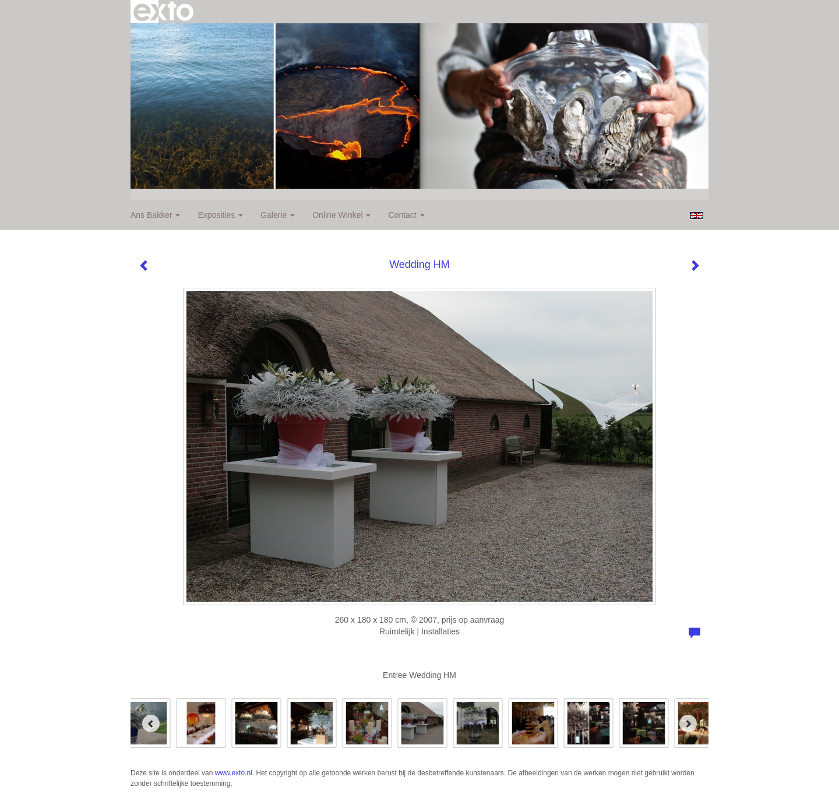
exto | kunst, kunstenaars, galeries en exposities (163, 11)
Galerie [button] (277, 215)
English (696, 215)
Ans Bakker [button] (155, 215)
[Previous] (151, 723)
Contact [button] (406, 215)
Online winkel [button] (341, 215)
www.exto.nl (233, 773)
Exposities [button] (220, 215)
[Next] (688, 723)
